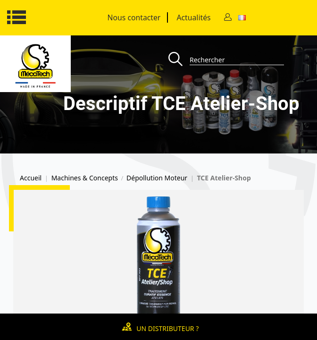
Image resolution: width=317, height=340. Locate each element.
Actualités (193, 17)
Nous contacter (134, 17)
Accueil (31, 178)
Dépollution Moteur (156, 178)
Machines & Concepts (84, 178)
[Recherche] (179, 60)
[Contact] (227, 18)
